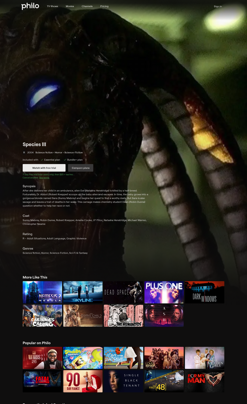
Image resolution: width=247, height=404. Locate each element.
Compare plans (80, 167)
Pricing (104, 6)
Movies (70, 6)
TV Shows (52, 6)
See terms (44, 177)
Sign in (218, 6)
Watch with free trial (44, 167)
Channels (87, 6)
